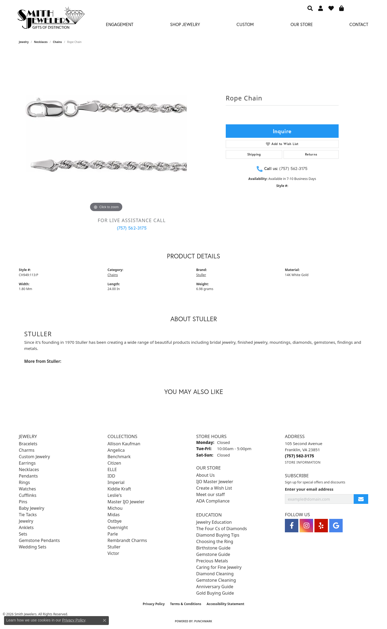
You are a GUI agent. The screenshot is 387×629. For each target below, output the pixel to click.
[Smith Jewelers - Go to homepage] (50, 19)
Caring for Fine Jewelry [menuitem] (219, 567)
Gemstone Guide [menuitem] (213, 554)
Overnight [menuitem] (118, 527)
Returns (311, 154)
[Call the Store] (299, 455)
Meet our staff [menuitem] (210, 494)
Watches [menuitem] (27, 489)
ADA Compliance (213, 501)
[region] (106, 132)
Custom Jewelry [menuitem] (34, 457)
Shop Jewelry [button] (185, 24)
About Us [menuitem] (205, 475)
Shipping (254, 154)
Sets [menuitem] (23, 534)
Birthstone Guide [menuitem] (213, 548)
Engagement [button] (119, 24)
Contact (358, 24)
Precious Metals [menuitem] (212, 561)
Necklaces (41, 42)
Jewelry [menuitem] (26, 521)
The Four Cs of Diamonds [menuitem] (221, 529)
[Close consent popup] (104, 620)
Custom (245, 24)
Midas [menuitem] (114, 515)
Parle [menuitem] (113, 534)
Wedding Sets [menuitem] (32, 547)
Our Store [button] (302, 24)
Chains (57, 42)
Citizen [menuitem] (114, 463)
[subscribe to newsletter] (361, 499)
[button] (310, 8)
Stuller (201, 275)
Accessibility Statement (225, 604)
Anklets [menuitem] (26, 527)
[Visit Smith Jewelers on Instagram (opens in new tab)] (306, 525)
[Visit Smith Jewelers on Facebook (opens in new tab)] (291, 525)
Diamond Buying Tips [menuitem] (217, 535)
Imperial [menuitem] (116, 482)
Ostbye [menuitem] (115, 521)
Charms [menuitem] (26, 450)
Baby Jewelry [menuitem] (31, 508)
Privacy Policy (154, 604)
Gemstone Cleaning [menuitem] (216, 580)
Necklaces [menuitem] (29, 469)
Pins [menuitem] (23, 502)
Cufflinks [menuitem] (27, 495)
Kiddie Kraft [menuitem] (119, 489)
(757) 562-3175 (132, 228)
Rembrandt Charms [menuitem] (127, 540)
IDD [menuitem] (111, 476)
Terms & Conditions (185, 604)
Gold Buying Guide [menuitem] (215, 593)
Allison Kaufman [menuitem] (124, 444)
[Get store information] (303, 462)
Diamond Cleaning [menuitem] (215, 574)
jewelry (24, 42)
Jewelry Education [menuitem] (214, 522)
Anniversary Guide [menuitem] (214, 587)
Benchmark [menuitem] (119, 457)
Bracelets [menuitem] (28, 444)
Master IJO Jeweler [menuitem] (126, 502)
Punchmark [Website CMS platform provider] (203, 621)
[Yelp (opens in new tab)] (321, 525)
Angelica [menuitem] (116, 450)
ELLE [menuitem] (112, 469)
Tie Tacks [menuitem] (28, 515)
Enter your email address (309, 489)
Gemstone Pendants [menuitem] (39, 540)
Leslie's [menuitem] (115, 495)
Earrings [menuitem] (27, 463)
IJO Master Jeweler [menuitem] (214, 482)
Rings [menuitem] (24, 482)
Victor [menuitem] (113, 553)
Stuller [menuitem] (114, 547)
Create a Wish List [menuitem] (214, 488)
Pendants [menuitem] (28, 476)
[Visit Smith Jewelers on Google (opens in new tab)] (336, 525)
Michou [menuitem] (115, 508)
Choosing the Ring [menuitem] (214, 541)
